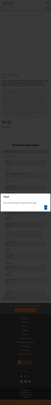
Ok (46, 207)
